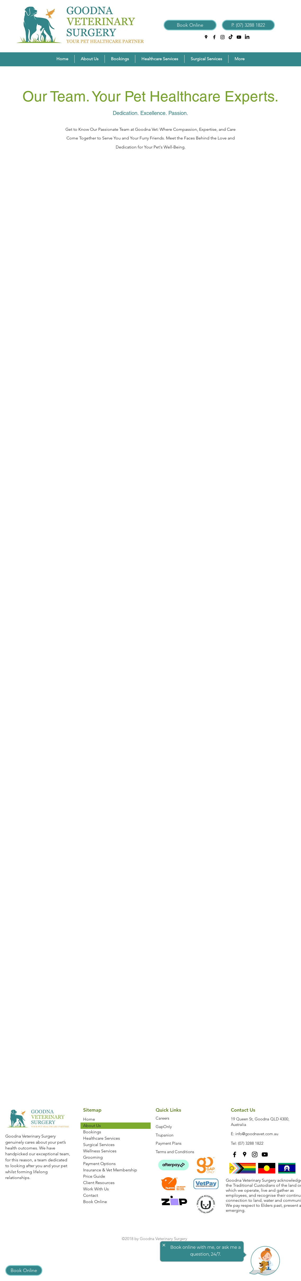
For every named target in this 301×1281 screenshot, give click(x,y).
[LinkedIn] (247, 37)
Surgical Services (99, 1144)
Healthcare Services (101, 1138)
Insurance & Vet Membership (110, 1169)
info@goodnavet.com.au (256, 1133)
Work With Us (96, 1188)
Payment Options (99, 1163)
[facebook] (214, 37)
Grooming (93, 1157)
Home (89, 1119)
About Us (92, 1125)
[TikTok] (230, 37)
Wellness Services (99, 1150)
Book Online (95, 1201)
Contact (90, 1195)
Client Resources (99, 1182)
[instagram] (222, 37)
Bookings (92, 1131)
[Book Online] (190, 25)
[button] (90, 59)
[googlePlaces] (206, 37)
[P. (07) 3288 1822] (248, 25)
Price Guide (94, 1176)
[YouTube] (239, 37)
